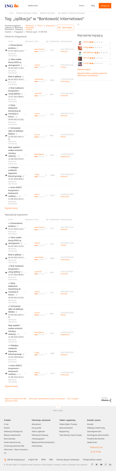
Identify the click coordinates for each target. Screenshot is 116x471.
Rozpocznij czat (96, 447)
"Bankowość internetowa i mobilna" (29, 28)
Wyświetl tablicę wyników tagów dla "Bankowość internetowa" (92, 74)
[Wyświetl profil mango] (37, 113)
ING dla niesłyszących (16, 460)
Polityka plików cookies (92, 459)
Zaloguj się (105, 6)
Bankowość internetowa (47, 13)
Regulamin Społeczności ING (15, 399)
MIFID (43, 459)
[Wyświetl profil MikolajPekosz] (39, 154)
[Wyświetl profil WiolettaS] (64, 177)
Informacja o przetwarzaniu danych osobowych (47, 399)
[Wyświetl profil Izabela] (36, 194)
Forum (81, 5)
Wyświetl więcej (11, 208)
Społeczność (33, 5)
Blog (93, 5)
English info (33, 459)
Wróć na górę (58, 411)
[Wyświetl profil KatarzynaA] (65, 197)
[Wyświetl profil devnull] (37, 135)
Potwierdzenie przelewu (16, 48)
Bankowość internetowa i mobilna (26, 13)
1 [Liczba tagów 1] (110, 43)
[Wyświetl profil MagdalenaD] (65, 157)
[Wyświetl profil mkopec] (37, 65)
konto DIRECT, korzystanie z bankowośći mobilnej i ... (16, 193)
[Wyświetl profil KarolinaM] (64, 96)
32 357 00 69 (95, 452)
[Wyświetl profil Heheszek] (64, 51)
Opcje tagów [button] (67, 27)
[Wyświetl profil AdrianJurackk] (39, 49)
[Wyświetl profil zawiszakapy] (38, 79)
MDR (51, 459)
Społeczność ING (6, 13)
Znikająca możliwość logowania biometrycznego (16, 173)
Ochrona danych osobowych (67, 459)
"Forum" (40, 26)
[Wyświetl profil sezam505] (38, 93)
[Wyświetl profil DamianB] (64, 116)
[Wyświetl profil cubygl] (36, 174)
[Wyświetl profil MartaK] (63, 137)
